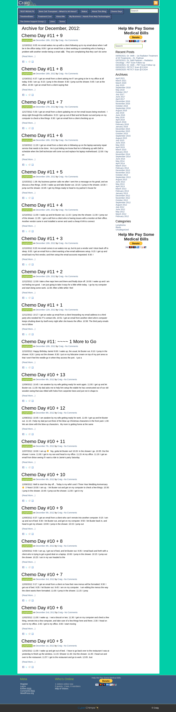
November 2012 (123, 198)
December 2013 (123, 170)
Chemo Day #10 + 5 (42, 641)
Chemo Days (116, 11)
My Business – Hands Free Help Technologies (89, 16)
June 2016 (120, 115)
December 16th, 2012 (45, 140)
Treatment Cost (45, 16)
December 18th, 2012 (45, 73)
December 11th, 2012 (45, 310)
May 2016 (120, 117)
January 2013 (122, 193)
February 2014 (122, 168)
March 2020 (121, 83)
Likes (52, 21)
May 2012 (120, 212)
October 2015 (122, 133)
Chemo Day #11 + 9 (42, 35)
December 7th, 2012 (45, 446)
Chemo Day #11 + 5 (42, 171)
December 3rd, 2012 (45, 579)
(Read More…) (28, 56)
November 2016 (123, 103)
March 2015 (121, 149)
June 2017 (120, 97)
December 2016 (123, 101)
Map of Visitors (61, 688)
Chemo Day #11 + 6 (42, 135)
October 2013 (122, 175)
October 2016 (122, 106)
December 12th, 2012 (45, 276)
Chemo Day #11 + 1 (42, 305)
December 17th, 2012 (45, 107)
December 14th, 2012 (45, 210)
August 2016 (121, 110)
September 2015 (123, 136)
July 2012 (120, 207)
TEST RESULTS (27, 11)
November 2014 (123, 154)
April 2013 (120, 186)
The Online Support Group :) (32, 21)
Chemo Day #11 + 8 (42, 68)
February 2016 (122, 124)
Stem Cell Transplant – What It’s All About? (58, 11)
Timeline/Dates (26, 16)
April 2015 (120, 147)
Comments (27, 691)
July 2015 (120, 140)
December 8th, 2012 (45, 413)
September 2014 (123, 156)
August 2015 (121, 138)
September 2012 (123, 202)
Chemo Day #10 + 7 (42, 574)
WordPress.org (27, 693)
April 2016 (120, 120)
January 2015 (122, 152)
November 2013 (123, 172)
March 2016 (121, 122)
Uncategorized (122, 230)
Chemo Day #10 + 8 (42, 541)
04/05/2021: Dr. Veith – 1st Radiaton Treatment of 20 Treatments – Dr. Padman (137, 57)
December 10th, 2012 (45, 346)
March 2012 (121, 214)
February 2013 (122, 191)
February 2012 (122, 216)
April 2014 (120, 163)
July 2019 (120, 85)
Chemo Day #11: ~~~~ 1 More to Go (58, 341)
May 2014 (120, 161)
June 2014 (120, 159)
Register (24, 684)
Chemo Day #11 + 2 (42, 271)
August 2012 (121, 205)
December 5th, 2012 (45, 513)
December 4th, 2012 (45, 546)
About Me (60, 16)
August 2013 (121, 179)
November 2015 (123, 131)
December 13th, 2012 (45, 243)
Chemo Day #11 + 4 (42, 205)
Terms (62, 21)
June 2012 (120, 209)
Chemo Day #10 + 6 (42, 607)
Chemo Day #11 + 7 (42, 102)
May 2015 (120, 145)
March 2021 (121, 80)
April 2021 (120, 78)
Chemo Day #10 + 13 (43, 374)
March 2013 (121, 189)
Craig (24, 2)
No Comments (71, 40)
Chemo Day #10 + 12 (43, 408)
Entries (25, 688)
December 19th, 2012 (45, 40)
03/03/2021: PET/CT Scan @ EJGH (132, 67)
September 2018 (123, 87)
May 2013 (120, 184)
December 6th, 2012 (45, 479)
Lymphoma (27, 40)
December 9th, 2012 (45, 379)
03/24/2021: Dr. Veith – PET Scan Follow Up (135, 65)
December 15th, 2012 (45, 176)
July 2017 (120, 94)
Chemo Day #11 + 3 (42, 238)
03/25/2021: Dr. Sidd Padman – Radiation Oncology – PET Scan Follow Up (134, 61)
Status (84, 11)
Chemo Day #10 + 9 (42, 508)
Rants (118, 227)
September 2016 (123, 108)
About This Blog (99, 11)
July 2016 (120, 113)
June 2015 (120, 143)
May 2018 (120, 90)
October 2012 (122, 200)
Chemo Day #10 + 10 (43, 474)
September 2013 (123, 177)
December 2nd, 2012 (45, 612)
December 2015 (123, 129)
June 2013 (120, 182)
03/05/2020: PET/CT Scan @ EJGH (132, 69)
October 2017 (122, 92)
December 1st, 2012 (45, 646)
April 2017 (120, 99)
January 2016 (122, 126)
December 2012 (123, 195)
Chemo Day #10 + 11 (43, 441)
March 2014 (121, 166)
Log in (23, 686)
